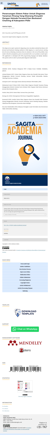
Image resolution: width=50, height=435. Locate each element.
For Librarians (5, 411)
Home (4, 9)
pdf (5, 189)
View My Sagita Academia (25, 396)
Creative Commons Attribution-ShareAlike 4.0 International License (17, 429)
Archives (9, 9)
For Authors (5, 408)
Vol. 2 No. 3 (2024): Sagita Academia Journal (25, 9)
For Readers (5, 406)
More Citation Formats (10, 214)
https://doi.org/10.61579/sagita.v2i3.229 (15, 33)
